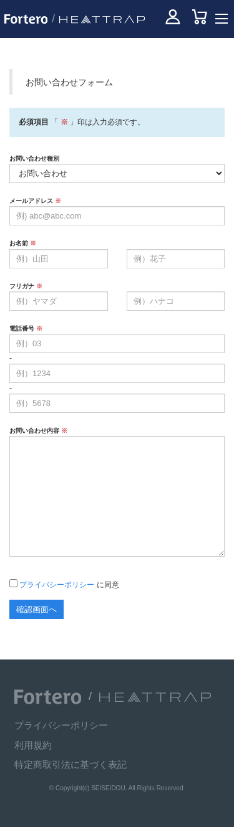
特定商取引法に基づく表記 (70, 764)
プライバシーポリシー (56, 584)
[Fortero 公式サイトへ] (47, 697)
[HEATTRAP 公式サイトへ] (98, 19)
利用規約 (33, 745)
